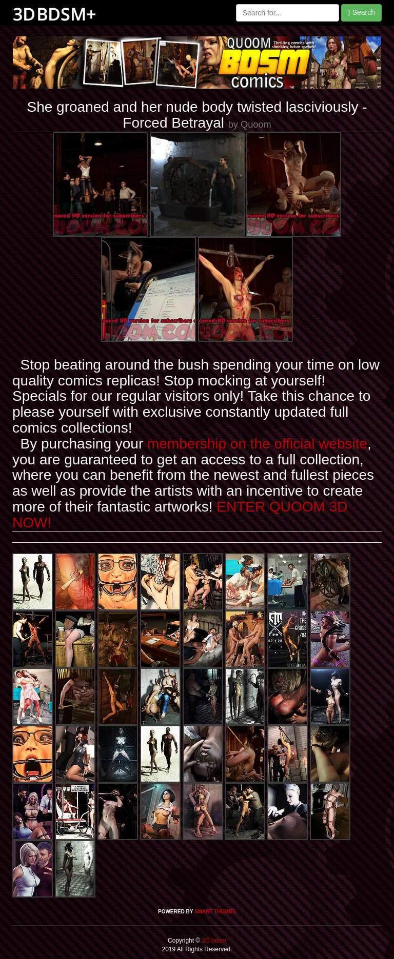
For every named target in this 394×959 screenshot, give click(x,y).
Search (361, 12)
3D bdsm (213, 940)
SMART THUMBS (215, 911)
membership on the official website (257, 444)
